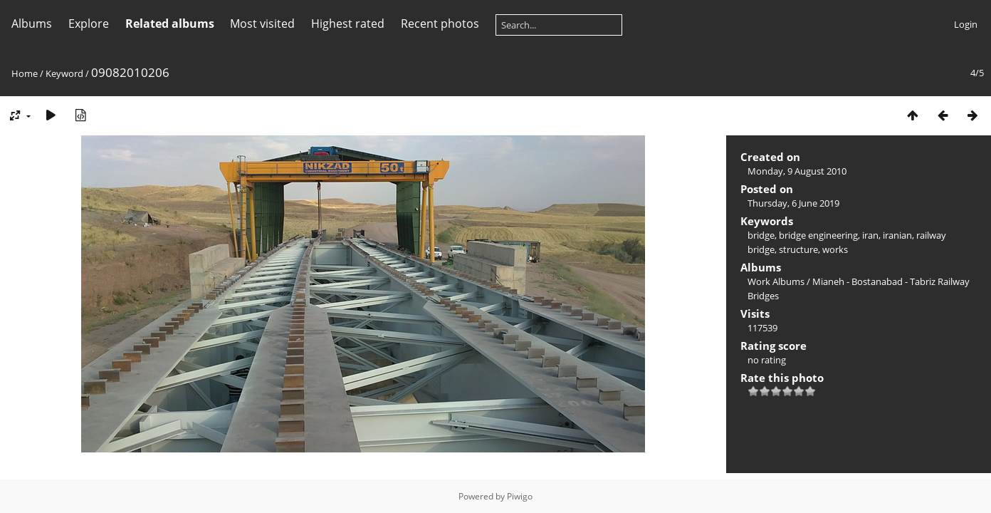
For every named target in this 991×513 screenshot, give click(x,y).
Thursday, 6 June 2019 (793, 203)
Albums (31, 23)
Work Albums (776, 281)
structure (798, 249)
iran (870, 235)
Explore (88, 23)
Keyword (64, 73)
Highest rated (347, 23)
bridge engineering (818, 235)
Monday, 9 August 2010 (797, 171)
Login (965, 24)
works (835, 249)
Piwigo (520, 496)
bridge (761, 235)
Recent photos (440, 23)
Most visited (262, 23)
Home (24, 73)
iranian (897, 235)
